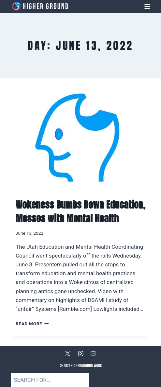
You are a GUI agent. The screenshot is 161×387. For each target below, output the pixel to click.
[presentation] (80, 137)
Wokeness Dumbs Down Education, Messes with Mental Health (80, 211)
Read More (32, 323)
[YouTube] (93, 353)
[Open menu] (147, 6)
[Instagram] (80, 353)
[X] (67, 353)
